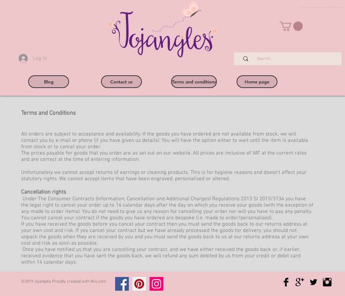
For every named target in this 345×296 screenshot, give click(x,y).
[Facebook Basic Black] (286, 282)
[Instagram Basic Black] (327, 282)
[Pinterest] (139, 284)
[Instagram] (156, 284)
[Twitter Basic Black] (313, 282)
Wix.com (98, 281)
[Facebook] (122, 284)
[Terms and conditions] (194, 81)
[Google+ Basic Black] (299, 282)
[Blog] (48, 81)
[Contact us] (121, 81)
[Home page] (257, 81)
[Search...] (291, 59)
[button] (291, 26)
